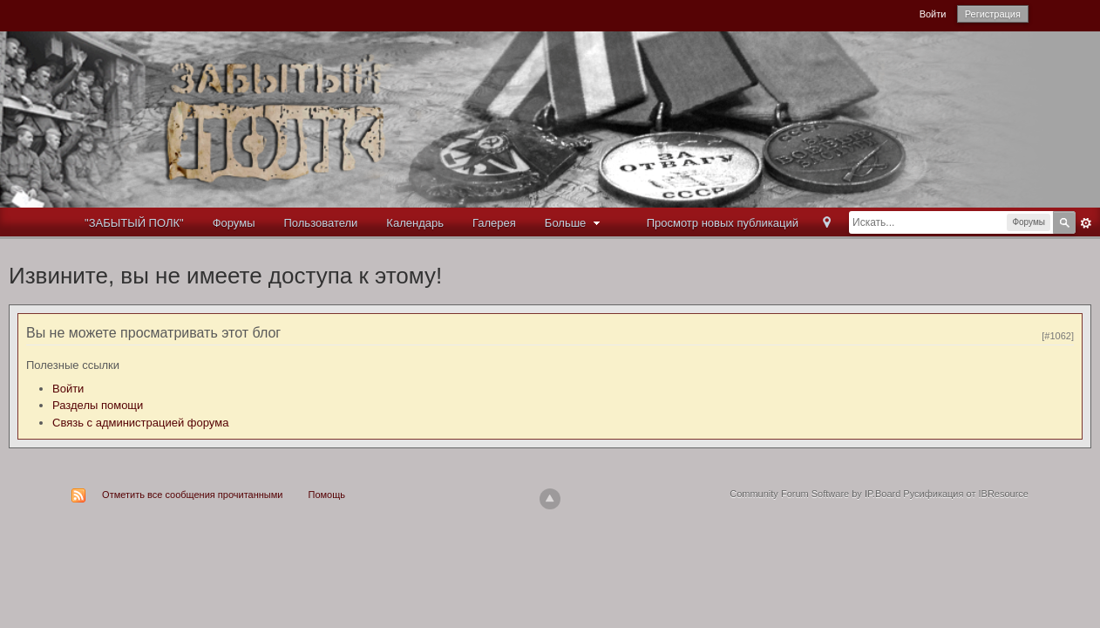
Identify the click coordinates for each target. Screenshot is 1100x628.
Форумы (234, 222)
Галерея (494, 222)
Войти (933, 14)
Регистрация (993, 14)
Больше (574, 222)
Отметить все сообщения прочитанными (192, 494)
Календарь (415, 222)
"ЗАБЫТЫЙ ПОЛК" (134, 222)
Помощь (327, 494)
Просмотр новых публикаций (722, 222)
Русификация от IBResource (964, 493)
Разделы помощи (97, 405)
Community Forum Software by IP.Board (815, 493)
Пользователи (321, 222)
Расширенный (1086, 223)
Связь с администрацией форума (140, 422)
